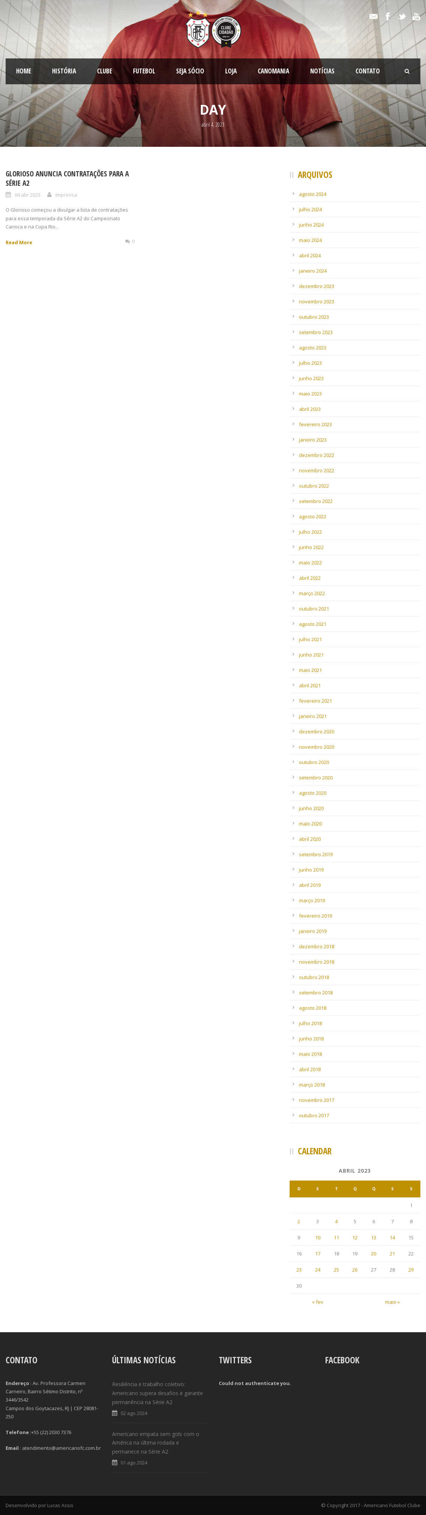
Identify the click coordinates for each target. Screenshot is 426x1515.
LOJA (231, 71)
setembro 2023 (316, 332)
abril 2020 (310, 839)
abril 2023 (310, 409)
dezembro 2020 (316, 731)
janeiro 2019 (313, 931)
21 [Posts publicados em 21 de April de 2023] (392, 1253)
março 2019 (312, 900)
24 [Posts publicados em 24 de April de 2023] (317, 1269)
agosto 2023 (312, 347)
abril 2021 (310, 685)
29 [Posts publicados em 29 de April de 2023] (411, 1269)
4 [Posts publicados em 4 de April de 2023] (336, 1221)
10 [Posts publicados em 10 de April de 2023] (317, 1237)
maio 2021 (310, 670)
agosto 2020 (312, 793)
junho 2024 (311, 224)
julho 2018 (310, 1023)
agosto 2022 (312, 516)
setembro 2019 (316, 854)
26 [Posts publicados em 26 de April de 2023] (354, 1269)
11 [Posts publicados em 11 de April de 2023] (336, 1237)
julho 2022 (310, 531)
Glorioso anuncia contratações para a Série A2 (67, 178)
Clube (104, 71)
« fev (317, 1302)
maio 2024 (310, 240)
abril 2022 (310, 578)
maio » (392, 1302)
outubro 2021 (314, 608)
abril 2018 (310, 1069)
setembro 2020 (316, 777)
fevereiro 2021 (315, 700)
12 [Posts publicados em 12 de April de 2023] (354, 1237)
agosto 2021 (312, 624)
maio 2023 (310, 393)
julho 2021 (310, 639)
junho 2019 (311, 869)
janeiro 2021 (313, 716)
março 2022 (312, 593)
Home (23, 71)
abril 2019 (310, 885)
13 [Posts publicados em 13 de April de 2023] (373, 1237)
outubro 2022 (314, 485)
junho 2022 (311, 547)
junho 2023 (311, 378)
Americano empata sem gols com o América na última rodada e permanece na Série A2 (155, 1442)
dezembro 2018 (316, 946)
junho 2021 (311, 654)
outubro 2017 (314, 1115)
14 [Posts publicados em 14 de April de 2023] (392, 1237)
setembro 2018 (316, 992)
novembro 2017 (316, 1100)
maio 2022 (310, 562)
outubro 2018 (314, 977)
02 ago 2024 (134, 1413)
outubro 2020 (314, 762)
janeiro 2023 (313, 439)
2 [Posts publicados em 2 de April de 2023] (298, 1221)
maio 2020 (310, 823)
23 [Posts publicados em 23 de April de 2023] (299, 1269)
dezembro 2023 (316, 286)
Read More (19, 242)
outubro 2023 (314, 316)
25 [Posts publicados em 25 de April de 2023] (336, 1269)
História (64, 71)
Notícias (322, 71)
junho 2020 (311, 808)
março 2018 (312, 1084)
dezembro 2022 (316, 455)
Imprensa (66, 194)
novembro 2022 (316, 470)
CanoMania (273, 71)
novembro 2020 (316, 746)
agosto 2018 (312, 1008)
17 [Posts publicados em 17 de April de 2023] (317, 1253)
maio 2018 (310, 1054)
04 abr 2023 (27, 194)
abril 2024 (310, 255)
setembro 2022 (316, 501)
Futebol (144, 71)
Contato (368, 71)
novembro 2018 (316, 961)
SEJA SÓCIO (190, 71)
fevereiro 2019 (315, 915)
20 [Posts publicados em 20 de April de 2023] (373, 1253)
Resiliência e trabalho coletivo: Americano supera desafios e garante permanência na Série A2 (157, 1393)
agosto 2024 (312, 194)
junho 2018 (311, 1038)
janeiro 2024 (313, 270)
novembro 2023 (316, 301)
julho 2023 (310, 363)
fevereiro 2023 (315, 424)
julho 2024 (310, 209)
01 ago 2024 (134, 1462)
